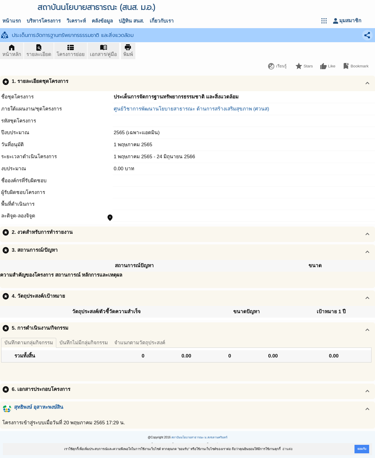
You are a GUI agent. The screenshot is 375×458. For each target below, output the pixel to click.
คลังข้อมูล (102, 21)
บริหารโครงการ (44, 21)
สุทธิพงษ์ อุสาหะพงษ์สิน (38, 407)
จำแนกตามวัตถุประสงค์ (139, 342)
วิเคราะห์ (76, 21)
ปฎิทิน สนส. (131, 21)
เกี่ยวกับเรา (162, 21)
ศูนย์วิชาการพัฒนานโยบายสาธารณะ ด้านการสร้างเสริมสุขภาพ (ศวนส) (191, 109)
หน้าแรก (11, 21)
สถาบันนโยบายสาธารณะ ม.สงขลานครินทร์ (199, 437)
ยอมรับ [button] (361, 448)
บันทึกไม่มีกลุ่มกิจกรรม (83, 342)
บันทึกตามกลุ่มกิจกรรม (28, 342)
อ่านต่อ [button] (287, 449)
